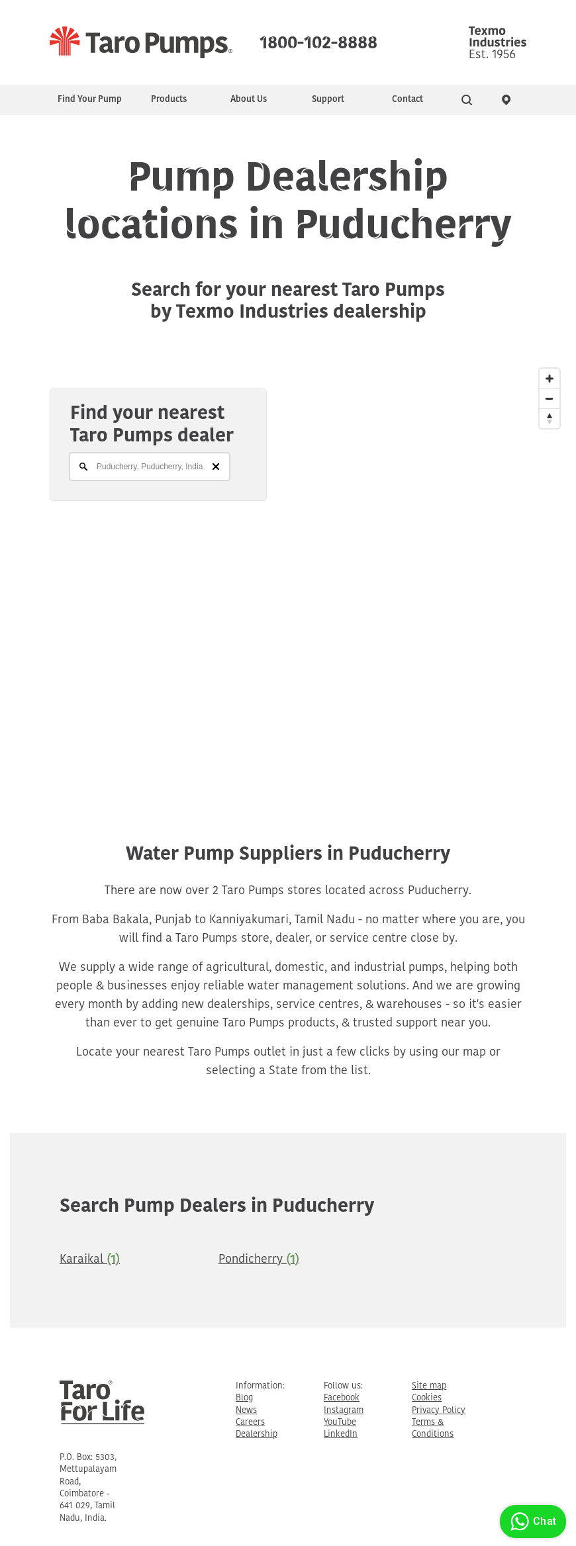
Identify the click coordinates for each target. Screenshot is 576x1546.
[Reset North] (549, 418)
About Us (248, 99)
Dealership (256, 1434)
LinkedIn (341, 1434)
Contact (407, 99)
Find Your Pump (90, 99)
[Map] (288, 571)
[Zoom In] (549, 378)
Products (169, 99)
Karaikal (90, 1259)
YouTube (340, 1422)
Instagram (343, 1410)
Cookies (427, 1398)
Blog (244, 1398)
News (246, 1410)
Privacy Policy (438, 1410)
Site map (429, 1386)
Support (328, 99)
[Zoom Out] (549, 398)
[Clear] (215, 466)
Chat (531, 1521)
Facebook (342, 1398)
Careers (250, 1422)
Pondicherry (258, 1259)
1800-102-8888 (318, 39)
